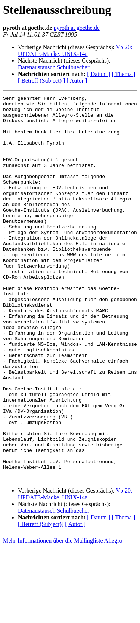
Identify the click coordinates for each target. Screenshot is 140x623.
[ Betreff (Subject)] (40, 600)
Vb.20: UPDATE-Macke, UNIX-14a (75, 50)
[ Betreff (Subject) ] (41, 81)
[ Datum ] (98, 74)
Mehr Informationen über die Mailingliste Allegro (62, 616)
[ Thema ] (124, 74)
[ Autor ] (76, 81)
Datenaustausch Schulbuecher (53, 67)
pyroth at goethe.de (77, 28)
